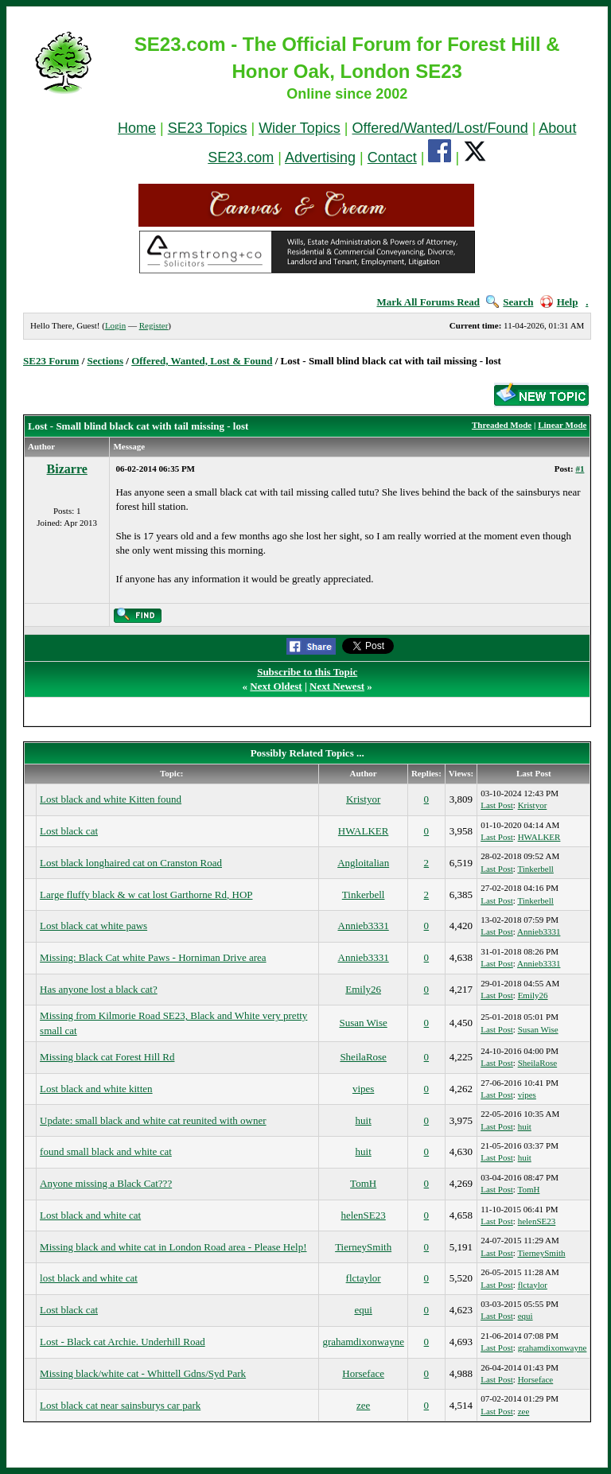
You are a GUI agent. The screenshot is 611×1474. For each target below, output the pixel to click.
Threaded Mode (501, 425)
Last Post (497, 805)
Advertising (320, 157)
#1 (579, 468)
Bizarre (67, 469)
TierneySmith (363, 1247)
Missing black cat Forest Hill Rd (107, 1057)
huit (364, 1120)
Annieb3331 (363, 925)
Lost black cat (69, 831)
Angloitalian (363, 863)
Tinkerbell (535, 868)
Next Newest (336, 686)
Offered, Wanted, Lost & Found (201, 361)
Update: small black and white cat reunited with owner (153, 1120)
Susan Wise (363, 1023)
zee (363, 1405)
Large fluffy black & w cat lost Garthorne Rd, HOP (146, 894)
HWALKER (363, 831)
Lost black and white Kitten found (110, 799)
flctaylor (363, 1278)
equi (363, 1310)
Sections (106, 361)
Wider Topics (300, 128)
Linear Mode (562, 425)
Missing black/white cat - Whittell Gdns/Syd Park (143, 1373)
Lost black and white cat (90, 1215)
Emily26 (363, 989)
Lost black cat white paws (93, 925)
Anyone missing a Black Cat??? (106, 1183)
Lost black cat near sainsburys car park (120, 1405)
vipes (363, 1089)
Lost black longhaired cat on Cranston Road (131, 863)
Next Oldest (276, 686)
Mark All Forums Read (428, 302)
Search (509, 302)
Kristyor (363, 799)
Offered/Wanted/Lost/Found (440, 128)
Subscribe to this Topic (307, 672)
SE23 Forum (51, 361)
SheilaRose (363, 1057)
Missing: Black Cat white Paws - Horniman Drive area (153, 957)
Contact (392, 157)
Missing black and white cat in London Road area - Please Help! (173, 1247)
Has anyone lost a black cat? (99, 989)
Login (115, 325)
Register (154, 325)
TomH (363, 1183)
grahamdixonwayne (363, 1342)
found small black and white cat (106, 1151)
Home (137, 128)
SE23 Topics (207, 128)
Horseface (363, 1373)
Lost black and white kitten (96, 1089)
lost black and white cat (89, 1278)
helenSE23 (363, 1215)
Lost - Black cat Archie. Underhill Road (122, 1342)
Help (559, 302)
